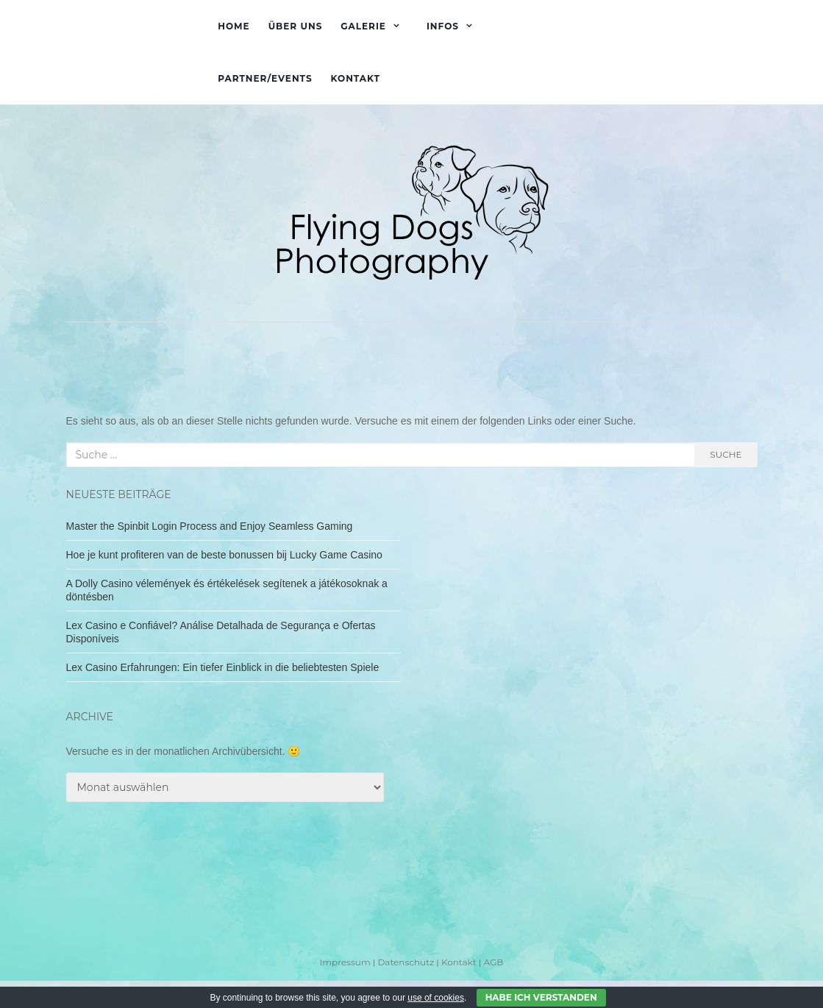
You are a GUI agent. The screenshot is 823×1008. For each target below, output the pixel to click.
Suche (725, 454)
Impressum (345, 962)
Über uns (295, 26)
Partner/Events (265, 78)
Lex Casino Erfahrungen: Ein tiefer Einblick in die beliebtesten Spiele (223, 667)
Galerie (363, 26)
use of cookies (435, 998)
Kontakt (355, 78)
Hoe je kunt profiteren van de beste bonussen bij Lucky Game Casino (224, 555)
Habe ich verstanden (541, 997)
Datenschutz (405, 962)
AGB (493, 962)
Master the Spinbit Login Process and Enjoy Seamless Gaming (209, 526)
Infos (443, 26)
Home (233, 26)
